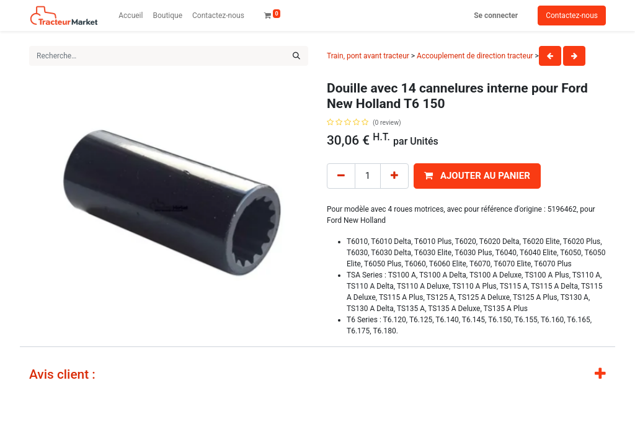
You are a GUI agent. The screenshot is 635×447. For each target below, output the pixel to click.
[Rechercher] (296, 56)
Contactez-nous (572, 15)
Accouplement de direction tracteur (475, 56)
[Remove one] (341, 176)
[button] (477, 176)
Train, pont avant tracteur (368, 56)
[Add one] (394, 176)
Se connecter (496, 15)
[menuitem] (130, 15)
